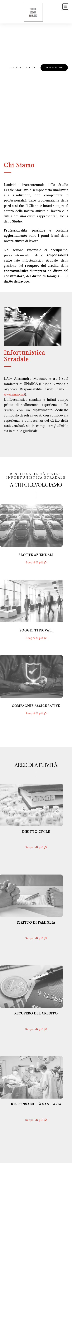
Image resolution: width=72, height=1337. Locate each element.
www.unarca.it (15, 394)
